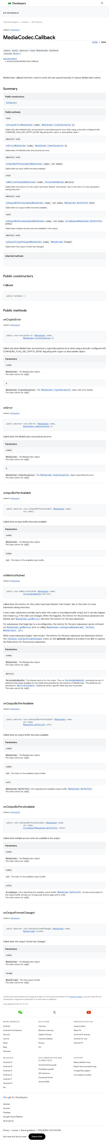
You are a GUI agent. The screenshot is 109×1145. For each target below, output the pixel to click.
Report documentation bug (85, 1066)
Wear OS (77, 1030)
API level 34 (15, 325)
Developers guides (46, 1069)
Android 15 (7, 1062)
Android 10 (7, 1083)
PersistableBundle (54, 182)
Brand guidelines (28, 1130)
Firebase (6, 1112)
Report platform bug (82, 1062)
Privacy (41, 1043)
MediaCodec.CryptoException (56, 125)
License (15, 1130)
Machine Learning (45, 1030)
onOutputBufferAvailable (18, 203)
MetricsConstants (26, 685)
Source (6, 1038)
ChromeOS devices (82, 1034)
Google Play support (82, 1070)
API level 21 (15, 30)
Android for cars (80, 1038)
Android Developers (10, 22)
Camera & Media (45, 1038)
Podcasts (7, 1051)
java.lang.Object (10, 58)
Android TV (78, 1043)
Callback (10, 102)
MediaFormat (57, 242)
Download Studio (45, 1077)
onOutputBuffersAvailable (19, 221)
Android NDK (43, 1081)
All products (8, 1121)
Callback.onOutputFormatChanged (25, 639)
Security (6, 1034)
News (5, 1043)
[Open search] (102, 3)
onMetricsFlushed (15, 182)
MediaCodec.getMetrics (28, 619)
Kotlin (95, 42)
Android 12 (7, 1075)
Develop (25, 22)
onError (10, 145)
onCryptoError (13, 125)
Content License (75, 997)
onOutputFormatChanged (18, 242)
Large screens (79, 1026)
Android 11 (7, 1079)
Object (16, 53)
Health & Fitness (44, 1034)
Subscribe (37, 1136)
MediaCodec (27, 125)
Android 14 (7, 1066)
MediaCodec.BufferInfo (76, 203)
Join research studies (82, 1075)
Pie (4, 1087)
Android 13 (7, 1070)
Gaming (41, 1026)
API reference (11, 13)
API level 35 (15, 812)
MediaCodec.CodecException (49, 145)
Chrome (6, 1108)
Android (6, 1026)
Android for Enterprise (12, 1030)
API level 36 (15, 581)
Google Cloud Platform (13, 1117)
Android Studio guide (47, 1065)
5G (39, 1047)
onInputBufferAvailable (18, 164)
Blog (5, 1047)
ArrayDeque (71, 221)
